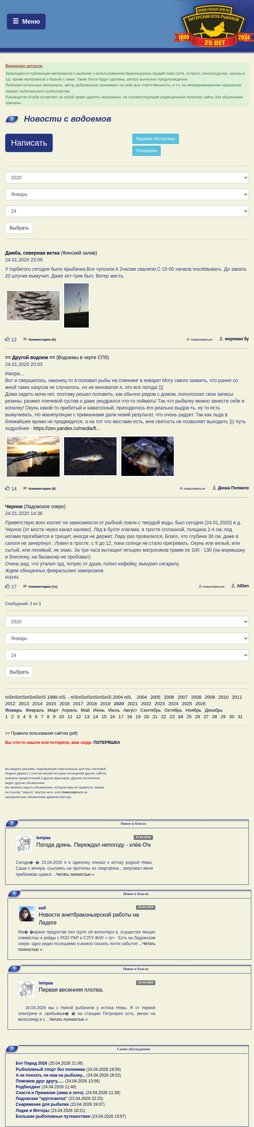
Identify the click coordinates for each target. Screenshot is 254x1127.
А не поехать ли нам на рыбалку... (50, 1075)
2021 (133, 703)
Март (53, 710)
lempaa (43, 837)
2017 (78, 703)
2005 (155, 697)
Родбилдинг (28, 1087)
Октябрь (173, 710)
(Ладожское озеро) (35, 506)
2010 (223, 697)
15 (104, 716)
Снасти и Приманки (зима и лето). (50, 1092)
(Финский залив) (51, 253)
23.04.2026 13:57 (109, 1116)
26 (197, 716)
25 (189, 716)
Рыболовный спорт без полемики (50, 1069)
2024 (173, 703)
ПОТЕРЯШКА (107, 742)
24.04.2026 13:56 (82, 1081)
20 (146, 716)
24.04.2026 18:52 (104, 1075)
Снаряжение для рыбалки (42, 1104)
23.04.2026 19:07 (87, 1104)
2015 (51, 703)
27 (206, 716)
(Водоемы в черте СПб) (57, 357)
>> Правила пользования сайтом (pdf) (41, 733)
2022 (146, 703)
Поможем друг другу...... (40, 1081)
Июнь (99, 710)
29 (223, 716)
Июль (114, 710)
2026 (200, 703)
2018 (92, 703)
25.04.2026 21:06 (66, 1063)
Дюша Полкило (230, 488)
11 (70, 716)
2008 (196, 697)
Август (130, 710)
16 (112, 716)
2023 (160, 703)
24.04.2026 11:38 (103, 1092)
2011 (237, 697)
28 (214, 716)
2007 (183, 697)
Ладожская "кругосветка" (42, 1098)
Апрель (69, 710)
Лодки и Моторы (32, 1110)
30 (231, 716)
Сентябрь (151, 710)
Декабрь (213, 710)
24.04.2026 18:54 (103, 1069)
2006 (169, 697)
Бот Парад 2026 (31, 1063)
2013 (24, 703)
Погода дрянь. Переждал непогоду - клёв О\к (93, 845)
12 (78, 716)
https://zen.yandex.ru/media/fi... (67, 428)
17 (121, 716)
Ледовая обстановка (155, 138)
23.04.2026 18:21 (68, 1110)
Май (85, 710)
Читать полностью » (75, 874)
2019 (105, 703)
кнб (42, 908)
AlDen (240, 586)
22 (163, 716)
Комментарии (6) (39, 488)
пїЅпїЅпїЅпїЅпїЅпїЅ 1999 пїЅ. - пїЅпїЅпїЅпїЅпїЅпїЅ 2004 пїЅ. (68, 697)
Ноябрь (193, 710)
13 (86, 716)
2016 (65, 703)
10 (61, 716)
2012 (10, 703)
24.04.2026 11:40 (59, 1087)
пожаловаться (199, 339)
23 (172, 716)
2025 (187, 703)
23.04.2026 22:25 (86, 1098)
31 (240, 716)
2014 (37, 703)
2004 (142, 697)
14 (95, 716)
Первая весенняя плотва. (71, 990)
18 (129, 716)
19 (138, 716)
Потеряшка (146, 150)
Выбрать (19, 228)
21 (155, 716)
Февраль (34, 710)
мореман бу (234, 338)
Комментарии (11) (40, 586)
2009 (210, 697)
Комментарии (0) (39, 339)
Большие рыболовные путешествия (53, 1116)
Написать (29, 142)
